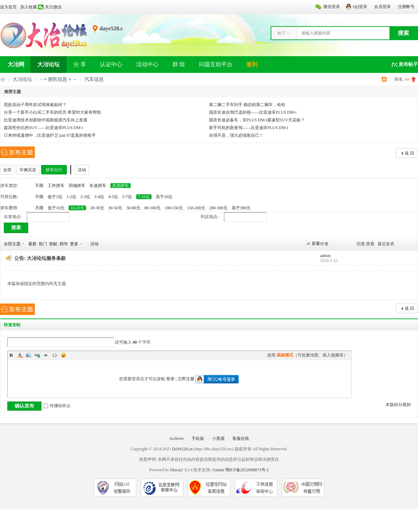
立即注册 (186, 378)
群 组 (178, 64)
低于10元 (56, 207)
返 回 (409, 153)
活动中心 (147, 64)
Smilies (63, 355)
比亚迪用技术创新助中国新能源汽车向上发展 (45, 120)
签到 (251, 64)
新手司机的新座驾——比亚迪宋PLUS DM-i (248, 127)
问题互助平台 (215, 64)
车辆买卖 (28, 169)
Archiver (176, 438)
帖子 (282, 33)
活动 (82, 169)
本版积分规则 (398, 404)
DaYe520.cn (182, 449)
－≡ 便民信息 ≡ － (58, 79)
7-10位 (144, 196)
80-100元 (153, 207)
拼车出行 (54, 169)
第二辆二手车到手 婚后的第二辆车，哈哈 (247, 104)
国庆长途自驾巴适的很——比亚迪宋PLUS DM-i (252, 112)
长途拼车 (98, 185)
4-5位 (113, 196)
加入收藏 (28, 7)
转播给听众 (57, 405)
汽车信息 (94, 79)
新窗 (316, 243)
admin (325, 255)
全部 (7, 169)
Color (19, 355)
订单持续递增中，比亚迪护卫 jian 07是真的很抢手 (50, 135)
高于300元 (241, 207)
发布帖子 (408, 64)
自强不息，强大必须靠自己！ (236, 135)
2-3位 (85, 196)
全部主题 (12, 243)
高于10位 (164, 196)
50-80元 (133, 207)
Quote (45, 355)
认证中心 (111, 64)
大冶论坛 (48, 64)
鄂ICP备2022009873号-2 (247, 469)
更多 (74, 243)
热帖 (53, 243)
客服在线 (240, 438)
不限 (39, 185)
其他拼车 (120, 185)
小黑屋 (218, 438)
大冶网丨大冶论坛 (3, 79)
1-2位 (71, 196)
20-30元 (97, 207)
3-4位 (99, 196)
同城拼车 (77, 185)
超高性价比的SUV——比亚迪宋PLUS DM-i (43, 127)
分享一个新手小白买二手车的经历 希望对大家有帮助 (52, 112)
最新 (32, 243)
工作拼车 (56, 185)
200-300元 (218, 207)
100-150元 (174, 207)
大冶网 (16, 64)
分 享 (79, 64)
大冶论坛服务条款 (46, 258)
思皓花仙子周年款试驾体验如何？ (35, 104)
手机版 (198, 438)
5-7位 (127, 196)
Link (37, 355)
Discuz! (176, 469)
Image (28, 355)
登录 (170, 378)
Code (54, 355)
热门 (43, 243)
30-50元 (115, 207)
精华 (64, 243)
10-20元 (77, 207)
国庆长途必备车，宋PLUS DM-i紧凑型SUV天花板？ (257, 120)
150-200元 (196, 207)
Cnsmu (218, 469)
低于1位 (55, 196)
